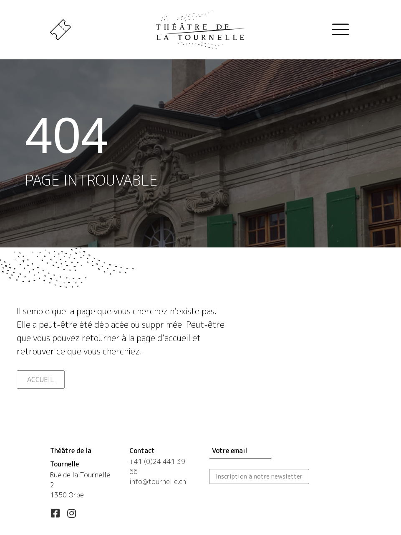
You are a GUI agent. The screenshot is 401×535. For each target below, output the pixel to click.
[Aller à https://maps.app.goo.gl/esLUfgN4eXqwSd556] (81, 473)
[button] (55, 513)
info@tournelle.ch (157, 481)
